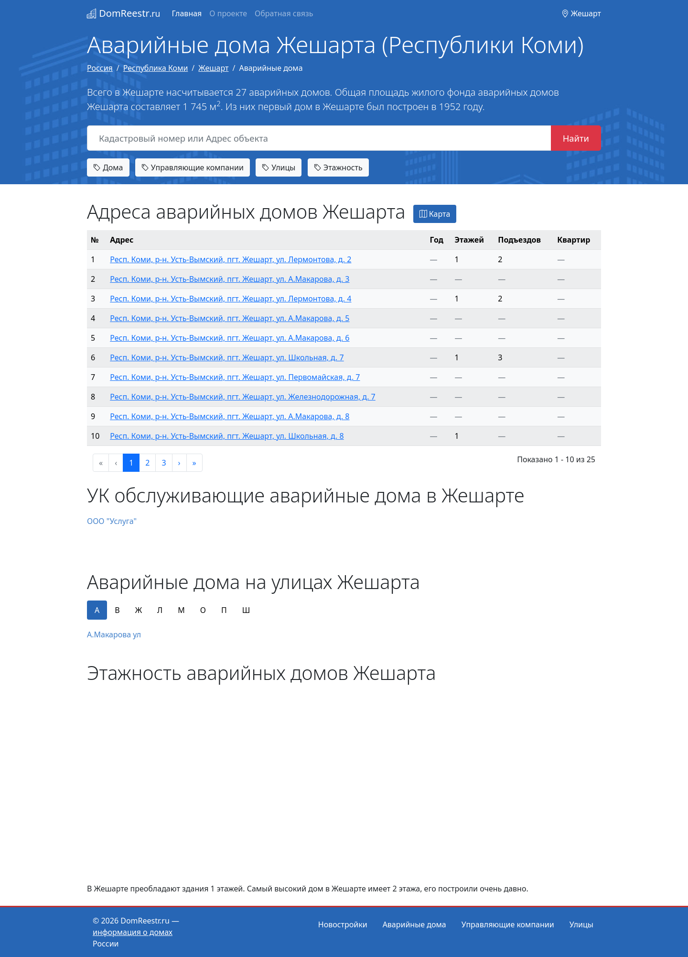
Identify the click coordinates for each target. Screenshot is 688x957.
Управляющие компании (192, 167)
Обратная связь (284, 13)
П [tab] (224, 610)
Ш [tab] (246, 610)
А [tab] (97, 610)
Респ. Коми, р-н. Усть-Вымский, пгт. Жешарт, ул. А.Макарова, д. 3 (229, 279)
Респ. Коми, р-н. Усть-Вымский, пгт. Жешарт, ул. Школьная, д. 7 (227, 357)
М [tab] (181, 610)
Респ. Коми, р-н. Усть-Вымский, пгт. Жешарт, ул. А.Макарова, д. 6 (229, 338)
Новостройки (342, 924)
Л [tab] (159, 610)
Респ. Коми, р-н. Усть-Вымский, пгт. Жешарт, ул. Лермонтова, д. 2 (230, 259)
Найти (576, 138)
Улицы (278, 167)
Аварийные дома (414, 924)
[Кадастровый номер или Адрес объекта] (319, 138)
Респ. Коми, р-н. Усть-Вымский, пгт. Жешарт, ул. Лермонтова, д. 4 (230, 298)
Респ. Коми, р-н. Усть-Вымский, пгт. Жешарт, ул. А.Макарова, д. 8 (229, 416)
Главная (187, 13)
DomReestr (123, 13)
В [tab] (117, 610)
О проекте (228, 13)
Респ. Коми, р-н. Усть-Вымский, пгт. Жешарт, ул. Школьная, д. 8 (227, 436)
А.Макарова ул (114, 634)
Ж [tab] (138, 610)
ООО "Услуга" (112, 521)
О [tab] (203, 610)
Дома (108, 167)
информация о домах (132, 932)
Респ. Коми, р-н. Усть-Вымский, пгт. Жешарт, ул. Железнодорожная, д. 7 (243, 396)
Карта (435, 214)
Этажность (338, 167)
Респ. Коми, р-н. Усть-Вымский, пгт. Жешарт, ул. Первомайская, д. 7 (235, 377)
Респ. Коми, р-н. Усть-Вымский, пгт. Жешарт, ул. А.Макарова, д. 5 (229, 318)
